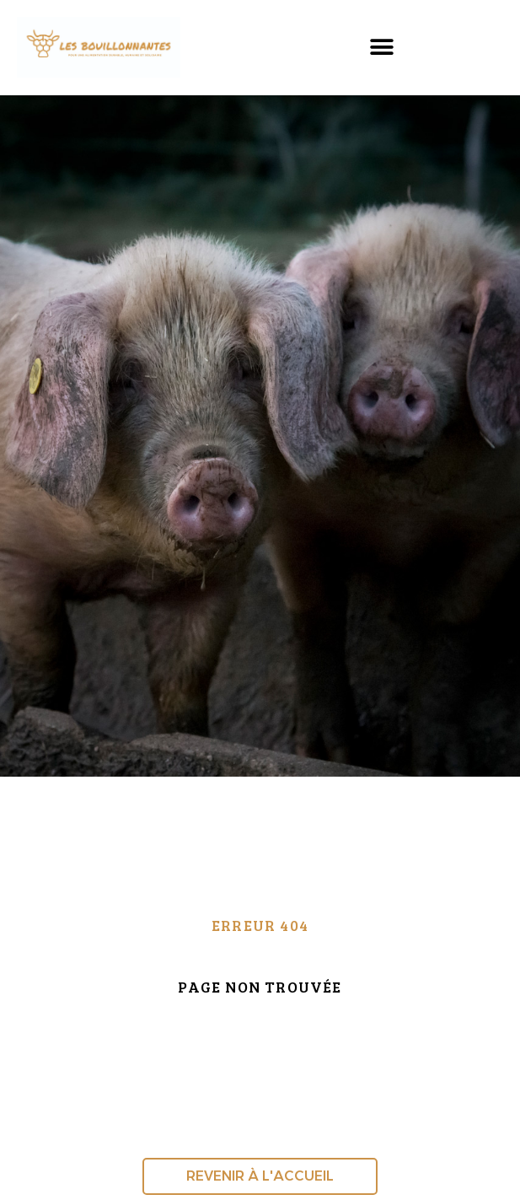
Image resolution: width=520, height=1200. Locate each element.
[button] (381, 48)
